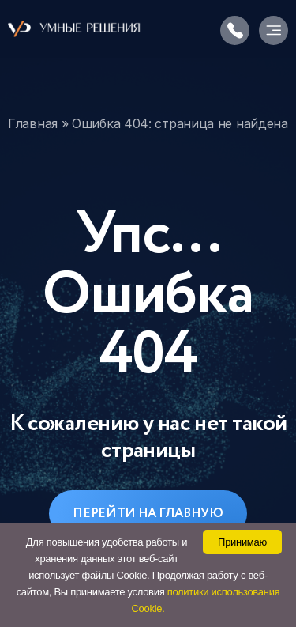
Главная (33, 123)
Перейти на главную (148, 513)
